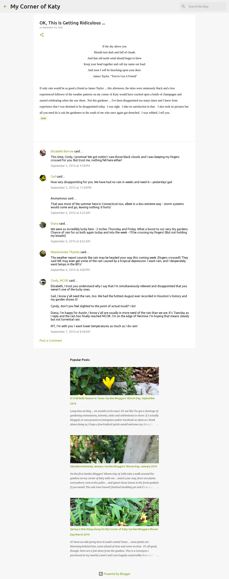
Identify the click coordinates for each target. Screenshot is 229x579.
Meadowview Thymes (65, 252)
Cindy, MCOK (59, 280)
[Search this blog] (206, 6)
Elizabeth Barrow (62, 151)
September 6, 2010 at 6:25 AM (70, 212)
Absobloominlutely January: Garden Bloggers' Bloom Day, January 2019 (113, 466)
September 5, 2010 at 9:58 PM (70, 165)
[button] (42, 35)
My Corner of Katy (35, 6)
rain (43, 118)
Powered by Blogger (114, 573)
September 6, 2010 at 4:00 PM (70, 269)
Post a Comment (51, 340)
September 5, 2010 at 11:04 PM (71, 187)
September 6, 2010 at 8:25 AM (70, 241)
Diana (54, 223)
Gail (53, 176)
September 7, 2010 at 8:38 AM (70, 331)
